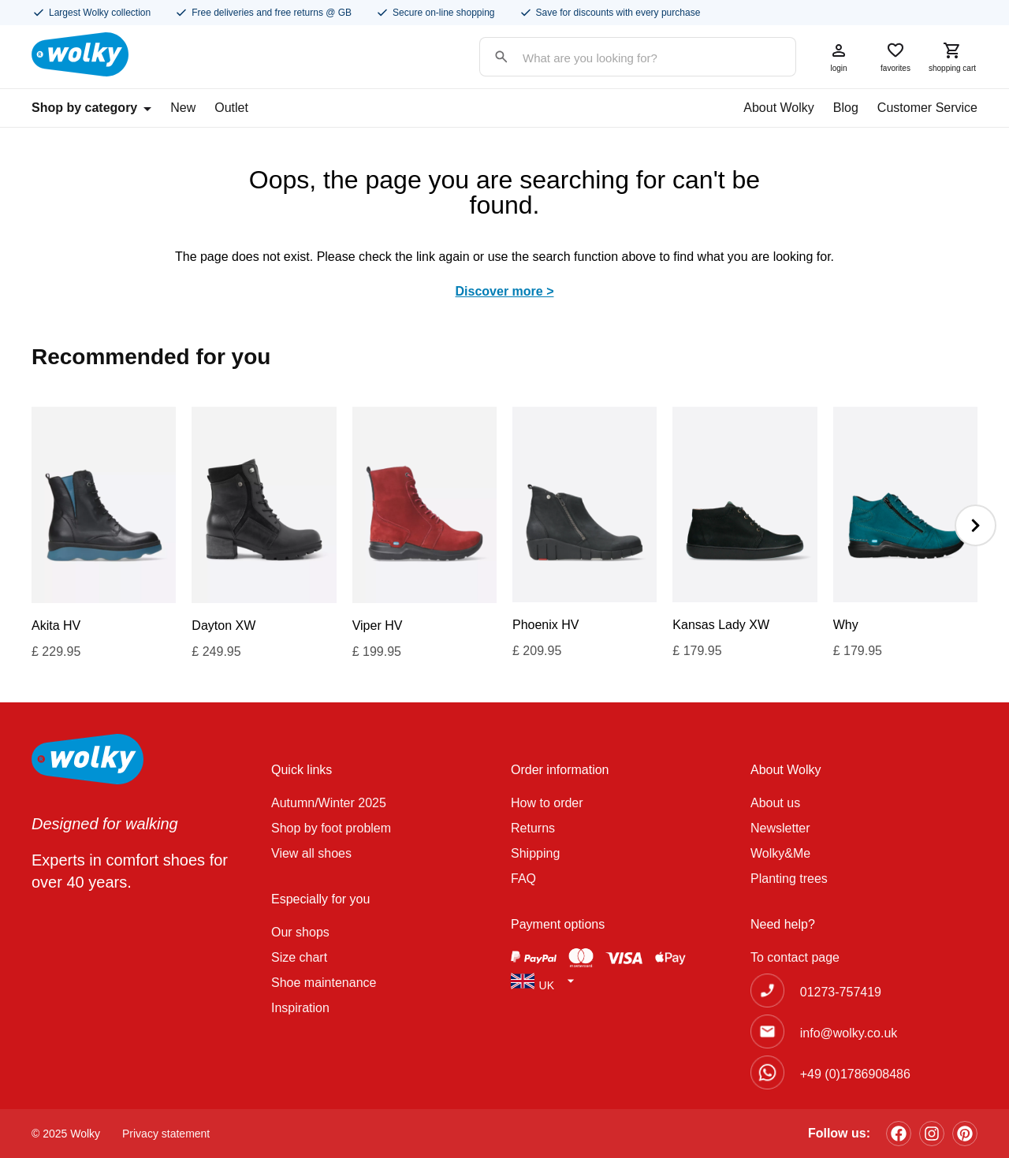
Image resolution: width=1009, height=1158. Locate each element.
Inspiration (300, 1008)
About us (775, 803)
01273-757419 (840, 992)
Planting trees (789, 878)
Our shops (300, 932)
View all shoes (311, 853)
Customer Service (927, 107)
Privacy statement (166, 1133)
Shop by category (91, 107)
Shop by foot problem (331, 828)
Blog (845, 107)
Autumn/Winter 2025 (328, 803)
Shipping (535, 853)
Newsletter (780, 828)
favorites (895, 57)
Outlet (231, 107)
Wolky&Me (780, 853)
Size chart (299, 957)
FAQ (523, 878)
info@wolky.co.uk (849, 1033)
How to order (547, 803)
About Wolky (778, 107)
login (839, 57)
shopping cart (952, 57)
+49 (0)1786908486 (855, 1074)
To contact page (795, 957)
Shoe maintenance (323, 982)
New (182, 107)
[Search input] (622, 58)
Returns (533, 828)
